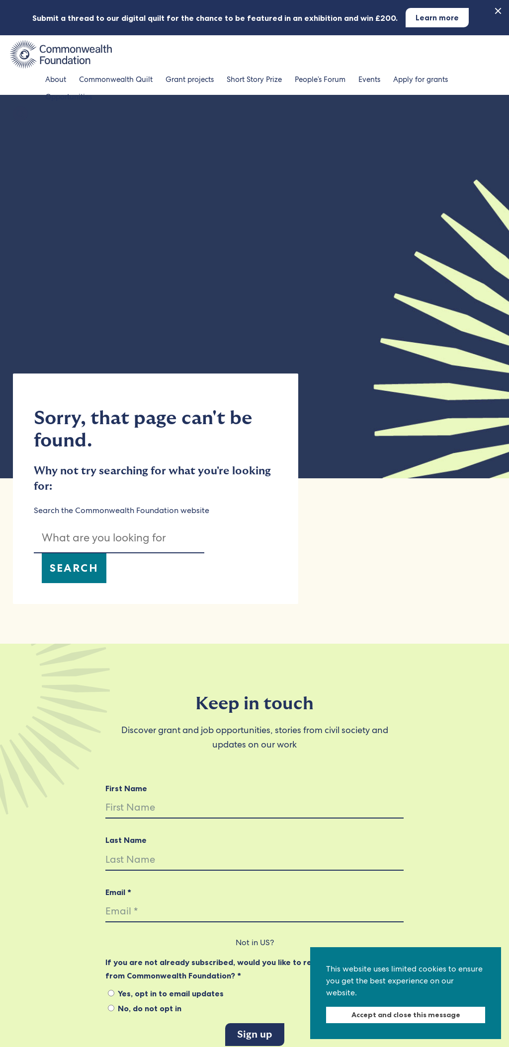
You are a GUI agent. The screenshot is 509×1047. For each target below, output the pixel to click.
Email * (118, 892)
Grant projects (190, 79)
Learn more (437, 17)
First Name (126, 788)
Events (369, 79)
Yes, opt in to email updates (166, 993)
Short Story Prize (254, 79)
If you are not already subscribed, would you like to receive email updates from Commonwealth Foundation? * (247, 968)
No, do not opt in (144, 1008)
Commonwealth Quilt (116, 79)
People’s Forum (320, 79)
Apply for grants (420, 79)
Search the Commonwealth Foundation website (121, 510)
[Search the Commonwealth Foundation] (20, 115)
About (55, 79)
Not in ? (255, 942)
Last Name (126, 840)
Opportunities (68, 97)
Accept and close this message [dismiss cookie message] (405, 1014)
